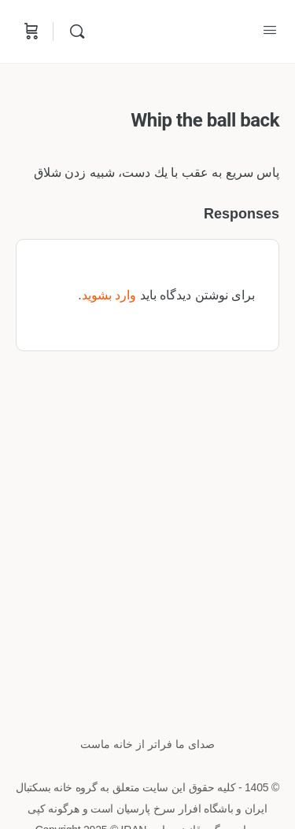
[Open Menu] (269, 30)
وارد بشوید (109, 295)
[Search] (73, 31)
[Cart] (30, 31)
